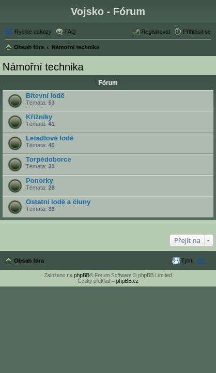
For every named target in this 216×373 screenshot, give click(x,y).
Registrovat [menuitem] (156, 31)
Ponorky (39, 180)
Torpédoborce (48, 159)
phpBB (81, 275)
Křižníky (39, 117)
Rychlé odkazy (33, 31)
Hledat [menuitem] (207, 48)
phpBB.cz (127, 281)
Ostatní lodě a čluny (58, 202)
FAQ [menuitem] (70, 31)
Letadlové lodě (49, 138)
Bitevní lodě (45, 95)
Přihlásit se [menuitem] (197, 31)
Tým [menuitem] (186, 260)
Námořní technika (43, 67)
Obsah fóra (29, 260)
